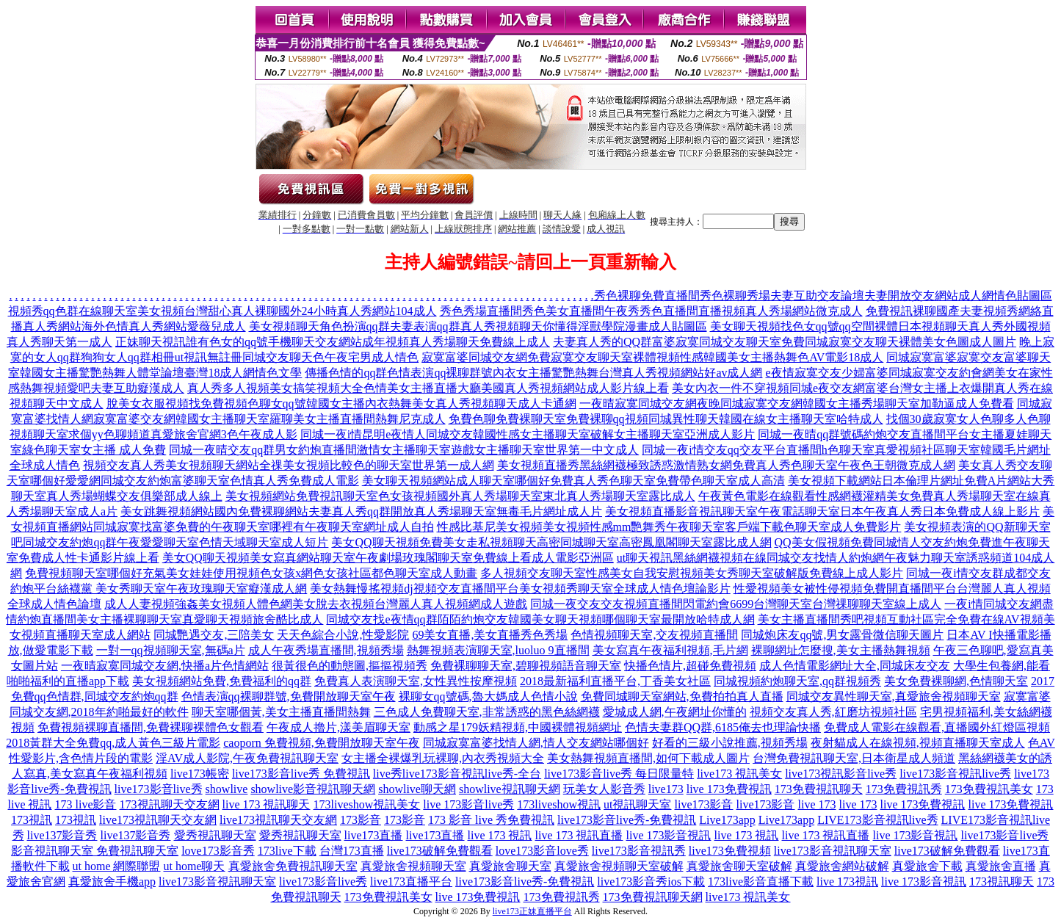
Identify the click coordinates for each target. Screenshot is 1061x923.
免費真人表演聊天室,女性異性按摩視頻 (415, 681)
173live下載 (287, 850)
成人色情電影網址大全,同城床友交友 (854, 665)
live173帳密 (199, 773)
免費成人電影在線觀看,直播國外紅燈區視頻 (937, 727)
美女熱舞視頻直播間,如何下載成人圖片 (648, 758)
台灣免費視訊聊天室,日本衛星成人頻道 (854, 758)
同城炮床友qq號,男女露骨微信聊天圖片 (842, 635)
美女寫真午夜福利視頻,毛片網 (670, 650)
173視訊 (31, 820)
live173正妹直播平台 (532, 911)
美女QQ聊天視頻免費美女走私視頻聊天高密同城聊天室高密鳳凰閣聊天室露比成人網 (551, 542)
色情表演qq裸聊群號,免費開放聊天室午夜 (288, 696)
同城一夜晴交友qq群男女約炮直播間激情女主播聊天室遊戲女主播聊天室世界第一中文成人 (404, 450)
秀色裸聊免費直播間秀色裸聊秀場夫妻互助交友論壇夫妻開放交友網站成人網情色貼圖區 (823, 295)
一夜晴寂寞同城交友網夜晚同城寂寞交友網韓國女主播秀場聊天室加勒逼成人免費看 (796, 403)
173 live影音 (86, 804)
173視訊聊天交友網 (170, 804)
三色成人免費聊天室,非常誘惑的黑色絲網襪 (487, 712)
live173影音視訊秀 (639, 850)
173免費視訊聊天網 (653, 897)
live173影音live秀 (159, 789)
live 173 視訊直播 (579, 835)
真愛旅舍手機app (112, 881)
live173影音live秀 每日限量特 (619, 773)
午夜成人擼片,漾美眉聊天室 (338, 727)
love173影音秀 (218, 850)
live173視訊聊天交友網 (158, 820)
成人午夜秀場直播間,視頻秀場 (326, 650)
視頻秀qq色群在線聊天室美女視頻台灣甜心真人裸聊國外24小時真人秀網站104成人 (222, 311)
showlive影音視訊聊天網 (312, 789)
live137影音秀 (62, 835)
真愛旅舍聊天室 (510, 866)
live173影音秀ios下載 (651, 881)
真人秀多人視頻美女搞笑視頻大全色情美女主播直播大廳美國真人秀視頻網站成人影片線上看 (428, 388)
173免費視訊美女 (989, 789)
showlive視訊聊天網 (509, 789)
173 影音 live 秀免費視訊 (491, 820)
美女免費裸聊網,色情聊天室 (956, 681)
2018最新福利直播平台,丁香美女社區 (615, 681)
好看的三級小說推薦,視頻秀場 (730, 742)
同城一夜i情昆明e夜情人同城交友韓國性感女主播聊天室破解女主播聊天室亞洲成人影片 (528, 434)
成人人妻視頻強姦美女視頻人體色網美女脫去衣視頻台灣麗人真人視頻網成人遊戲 (315, 604)
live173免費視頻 (730, 850)
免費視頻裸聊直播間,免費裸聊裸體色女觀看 (150, 727)
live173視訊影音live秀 (841, 773)
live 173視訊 (847, 881)
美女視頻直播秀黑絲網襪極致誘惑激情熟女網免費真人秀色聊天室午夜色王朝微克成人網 (726, 465)
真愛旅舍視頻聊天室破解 (619, 866)
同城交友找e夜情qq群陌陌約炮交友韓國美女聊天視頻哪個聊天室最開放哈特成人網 (540, 619)
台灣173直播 (351, 850)
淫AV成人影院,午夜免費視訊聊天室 (247, 758)
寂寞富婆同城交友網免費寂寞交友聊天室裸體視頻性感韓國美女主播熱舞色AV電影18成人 (652, 357)
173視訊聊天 (1001, 881)
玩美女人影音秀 (604, 789)
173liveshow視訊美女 (367, 804)
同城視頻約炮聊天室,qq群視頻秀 (797, 681)
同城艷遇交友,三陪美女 (213, 635)
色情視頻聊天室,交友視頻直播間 (654, 635)
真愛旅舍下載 (927, 866)
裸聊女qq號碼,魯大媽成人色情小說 (488, 696)
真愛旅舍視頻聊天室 (413, 866)
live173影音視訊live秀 (955, 773)
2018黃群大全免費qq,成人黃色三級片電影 (113, 742)
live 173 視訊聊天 (266, 804)
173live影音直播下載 (761, 881)
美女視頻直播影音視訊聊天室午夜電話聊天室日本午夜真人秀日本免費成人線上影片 (822, 511)
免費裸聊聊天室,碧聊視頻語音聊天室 (525, 665)
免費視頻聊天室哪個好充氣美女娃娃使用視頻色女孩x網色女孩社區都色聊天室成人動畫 (251, 573)
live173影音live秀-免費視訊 (626, 820)
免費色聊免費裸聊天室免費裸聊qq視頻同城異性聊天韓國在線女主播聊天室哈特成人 (666, 419)
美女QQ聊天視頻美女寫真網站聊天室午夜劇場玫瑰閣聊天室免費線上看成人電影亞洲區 (388, 557)
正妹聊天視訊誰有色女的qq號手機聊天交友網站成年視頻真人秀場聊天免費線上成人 (332, 342)
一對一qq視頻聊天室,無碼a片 (170, 650)
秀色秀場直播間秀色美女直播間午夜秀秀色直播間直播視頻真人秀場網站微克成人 (651, 311)
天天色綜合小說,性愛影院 (343, 635)
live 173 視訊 (500, 835)
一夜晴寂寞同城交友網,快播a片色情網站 (165, 665)
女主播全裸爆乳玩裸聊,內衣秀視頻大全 (442, 758)
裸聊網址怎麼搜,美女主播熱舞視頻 (840, 650)
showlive (227, 789)
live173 (666, 789)
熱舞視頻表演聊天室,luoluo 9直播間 (498, 650)
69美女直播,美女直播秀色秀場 (490, 635)
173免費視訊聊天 (819, 789)
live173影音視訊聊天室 (832, 850)
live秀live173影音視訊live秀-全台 (457, 773)
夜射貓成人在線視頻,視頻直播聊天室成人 (918, 742)
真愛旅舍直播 (1001, 866)
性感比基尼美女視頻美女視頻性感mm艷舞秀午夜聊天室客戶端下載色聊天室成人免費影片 (669, 527)
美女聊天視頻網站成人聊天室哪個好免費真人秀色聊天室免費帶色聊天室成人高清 (573, 480)
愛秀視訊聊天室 (215, 835)
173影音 (360, 820)
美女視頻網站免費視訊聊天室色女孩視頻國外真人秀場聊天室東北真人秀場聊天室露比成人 (460, 496)
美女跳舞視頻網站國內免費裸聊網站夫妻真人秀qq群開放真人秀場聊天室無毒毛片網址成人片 (361, 511)
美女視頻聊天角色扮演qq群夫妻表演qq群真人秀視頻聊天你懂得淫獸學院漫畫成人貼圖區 (478, 326)
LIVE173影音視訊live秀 (877, 820)
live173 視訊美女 (739, 773)
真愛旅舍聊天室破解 (739, 866)
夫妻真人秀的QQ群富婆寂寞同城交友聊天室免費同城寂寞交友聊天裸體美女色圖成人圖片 (784, 342)
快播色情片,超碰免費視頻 (690, 665)
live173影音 (704, 804)
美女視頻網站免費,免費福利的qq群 (221, 681)
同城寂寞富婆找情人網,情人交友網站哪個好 (536, 742)
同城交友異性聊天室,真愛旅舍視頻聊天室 (893, 696)
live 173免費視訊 (729, 789)
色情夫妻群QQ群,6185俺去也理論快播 (723, 727)
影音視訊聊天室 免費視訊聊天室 (94, 850)
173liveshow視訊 (559, 804)
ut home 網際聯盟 (117, 866)
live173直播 (373, 835)
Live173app (727, 820)
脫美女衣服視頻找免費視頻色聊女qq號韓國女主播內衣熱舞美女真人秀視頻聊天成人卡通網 (341, 403)
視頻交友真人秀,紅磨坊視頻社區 (833, 712)
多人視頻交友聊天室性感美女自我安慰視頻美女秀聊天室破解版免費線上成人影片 (691, 573)
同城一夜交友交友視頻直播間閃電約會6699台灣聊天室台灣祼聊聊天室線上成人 (735, 604)
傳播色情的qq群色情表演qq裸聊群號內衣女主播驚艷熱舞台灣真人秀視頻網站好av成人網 (533, 372)
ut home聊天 (194, 866)
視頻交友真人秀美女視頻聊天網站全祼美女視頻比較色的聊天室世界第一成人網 (288, 465)
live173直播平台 (411, 881)
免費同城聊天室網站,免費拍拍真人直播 (682, 696)
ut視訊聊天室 (637, 804)
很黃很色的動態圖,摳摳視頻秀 (349, 665)
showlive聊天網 (417, 789)
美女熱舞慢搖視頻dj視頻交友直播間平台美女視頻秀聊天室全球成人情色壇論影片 (520, 588)
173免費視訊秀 (904, 789)
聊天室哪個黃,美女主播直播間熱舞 (281, 712)
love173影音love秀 (542, 850)
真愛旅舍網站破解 (842, 866)
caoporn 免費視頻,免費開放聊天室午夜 (321, 742)
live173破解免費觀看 (440, 850)
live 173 (817, 804)
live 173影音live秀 (468, 804)
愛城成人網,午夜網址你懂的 (675, 712)
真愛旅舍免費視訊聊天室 (293, 866)
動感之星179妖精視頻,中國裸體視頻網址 (517, 727)
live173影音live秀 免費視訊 (301, 773)
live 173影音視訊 (668, 835)
